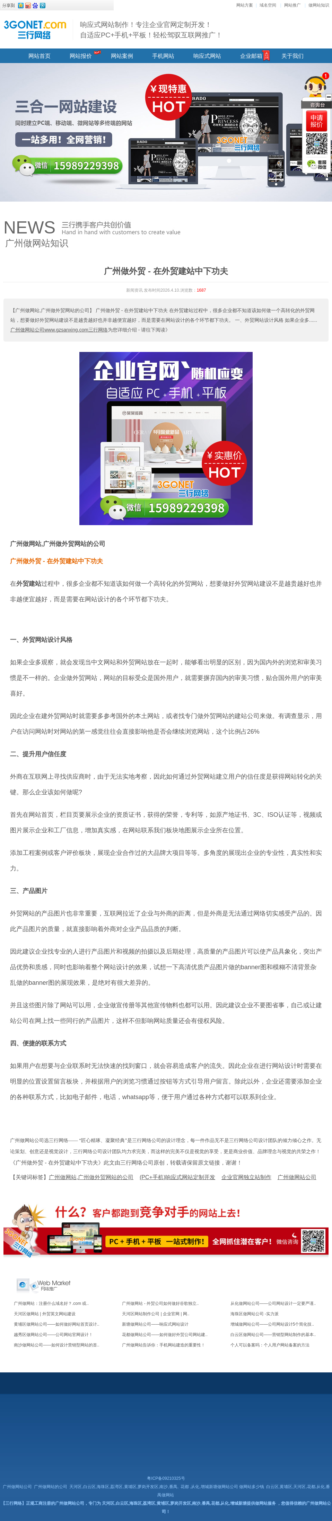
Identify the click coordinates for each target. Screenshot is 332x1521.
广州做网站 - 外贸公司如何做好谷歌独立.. (160, 1303)
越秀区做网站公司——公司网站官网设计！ (53, 1334)
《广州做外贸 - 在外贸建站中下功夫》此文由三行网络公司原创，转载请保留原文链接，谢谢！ (126, 1163)
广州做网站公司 (17, 1486)
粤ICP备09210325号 (166, 1478)
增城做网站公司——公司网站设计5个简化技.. (272, 1324)
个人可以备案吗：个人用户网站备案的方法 (269, 1345)
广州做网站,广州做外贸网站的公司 (57, 543)
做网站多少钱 (251, 1486)
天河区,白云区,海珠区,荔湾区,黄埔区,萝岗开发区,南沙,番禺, (123, 1486)
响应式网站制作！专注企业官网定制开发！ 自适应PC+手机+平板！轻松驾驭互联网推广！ (151, 30)
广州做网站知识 (36, 243)
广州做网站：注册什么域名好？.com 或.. (51, 1303)
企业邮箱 (251, 56)
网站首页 (39, 56)
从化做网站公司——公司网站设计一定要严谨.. (273, 1303)
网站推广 (292, 5)
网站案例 (122, 56)
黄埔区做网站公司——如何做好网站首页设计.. (56, 1324)
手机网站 (163, 56)
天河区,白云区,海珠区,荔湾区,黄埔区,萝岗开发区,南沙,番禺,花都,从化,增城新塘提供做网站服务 (189, 1503)
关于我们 (292, 56)
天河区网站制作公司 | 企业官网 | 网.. (155, 1313)
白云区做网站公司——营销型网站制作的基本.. (273, 1334)
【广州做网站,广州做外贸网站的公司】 (52, 310)
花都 (185, 1486)
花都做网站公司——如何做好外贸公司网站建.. (165, 1334)
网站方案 (244, 5)
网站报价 (81, 56)
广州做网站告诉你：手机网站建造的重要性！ (163, 1345)
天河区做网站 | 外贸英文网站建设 (45, 1313)
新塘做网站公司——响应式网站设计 (155, 1324)
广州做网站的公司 (50, 1486)
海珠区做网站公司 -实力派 (254, 1313)
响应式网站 (207, 56)
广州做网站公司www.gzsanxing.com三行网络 (59, 330)
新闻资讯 (134, 290)
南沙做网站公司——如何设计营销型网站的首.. (56, 1345)
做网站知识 (318, 5)
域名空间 (268, 5)
